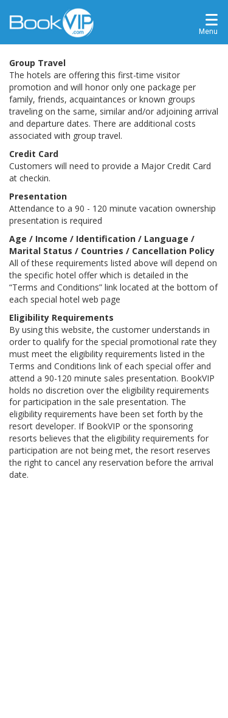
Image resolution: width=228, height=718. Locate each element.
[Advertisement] (114, 600)
